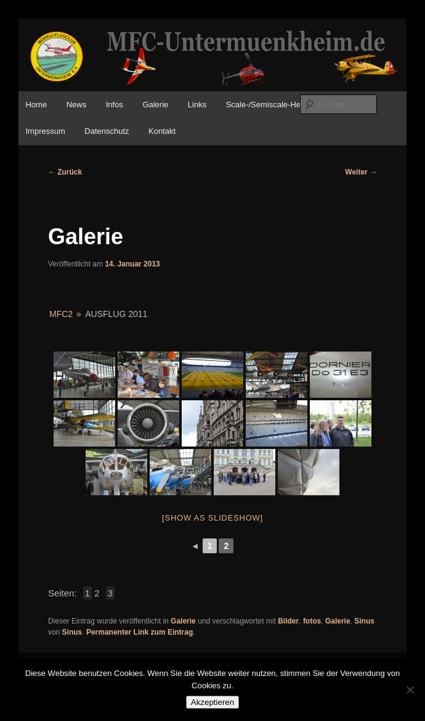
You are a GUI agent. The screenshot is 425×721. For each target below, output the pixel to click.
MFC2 (61, 314)
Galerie (155, 104)
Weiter (361, 172)
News (77, 104)
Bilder (288, 621)
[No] (409, 689)
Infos (114, 104)
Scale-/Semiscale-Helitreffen (276, 104)
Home (36, 104)
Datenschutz (106, 131)
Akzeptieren (212, 702)
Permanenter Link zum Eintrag (139, 632)
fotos (312, 621)
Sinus (364, 621)
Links (197, 104)
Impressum (45, 131)
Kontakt (162, 131)
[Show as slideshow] (212, 517)
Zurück (65, 172)
